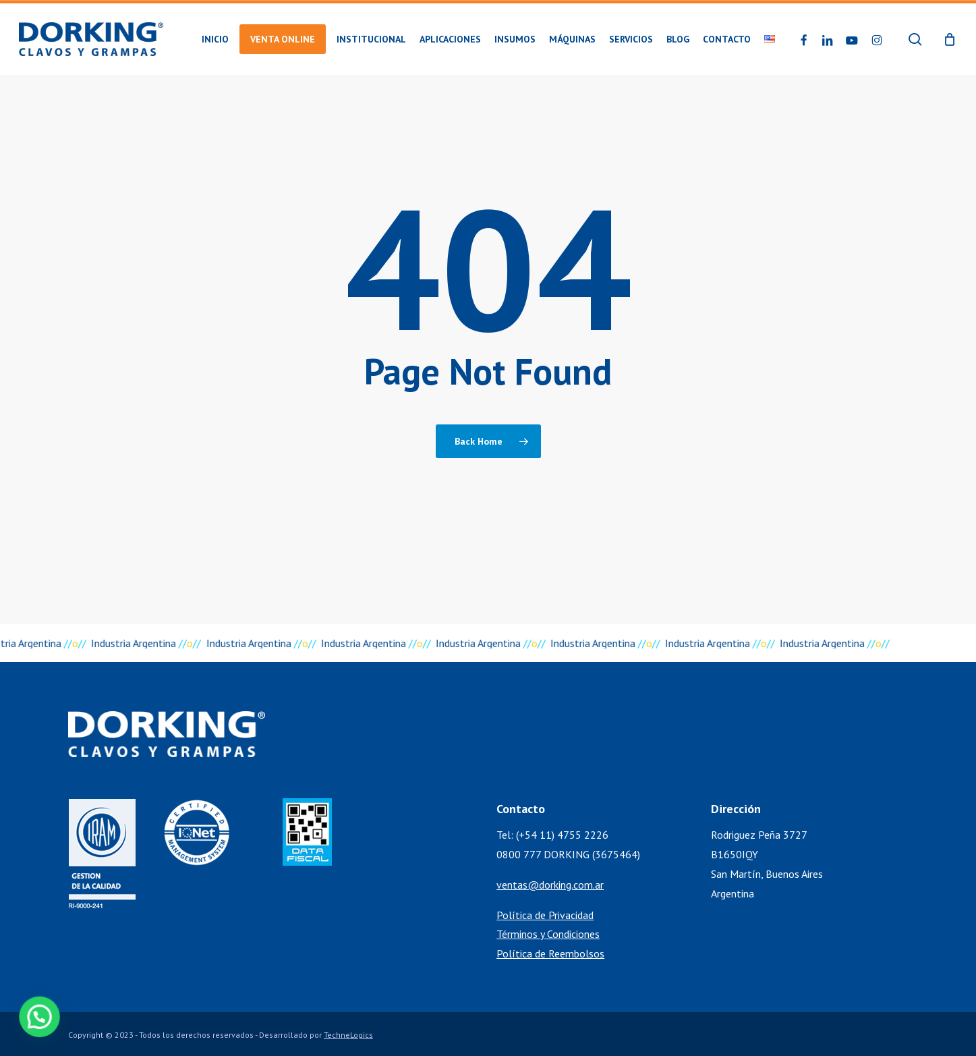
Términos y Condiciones (548, 934)
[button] (29, 1020)
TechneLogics (348, 1035)
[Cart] (949, 39)
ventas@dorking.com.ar (550, 884)
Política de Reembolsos (550, 953)
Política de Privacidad (545, 915)
